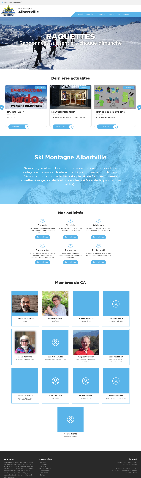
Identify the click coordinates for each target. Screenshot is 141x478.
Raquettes (44, 473)
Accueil (43, 462)
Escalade (43, 464)
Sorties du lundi (46, 468)
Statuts (42, 475)
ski (83, 180)
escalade (53, 180)
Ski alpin (43, 466)
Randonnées (44, 471)
